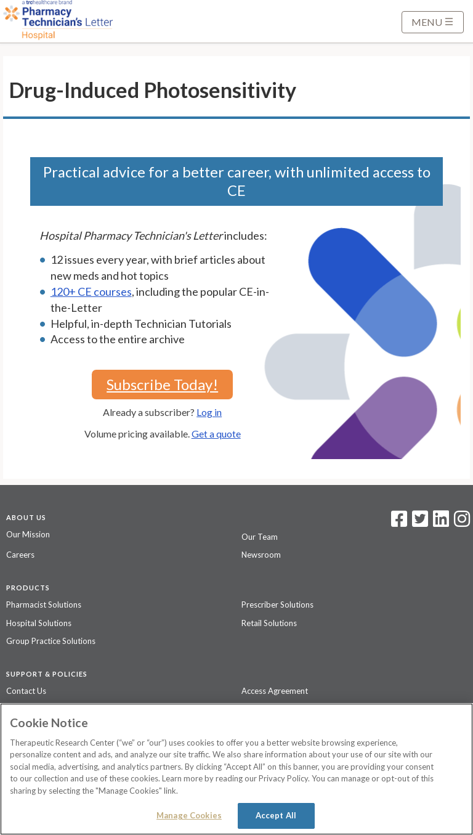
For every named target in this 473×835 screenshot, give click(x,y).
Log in (209, 412)
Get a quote (216, 433)
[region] (236, 769)
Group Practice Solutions (50, 641)
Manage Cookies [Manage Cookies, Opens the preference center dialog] (189, 815)
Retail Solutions (269, 623)
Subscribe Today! (162, 384)
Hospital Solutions (38, 623)
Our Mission (28, 534)
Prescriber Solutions (277, 604)
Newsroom (261, 555)
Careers (20, 555)
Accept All (276, 815)
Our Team (259, 537)
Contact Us (26, 691)
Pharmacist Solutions (43, 604)
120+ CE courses (91, 291)
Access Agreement (274, 691)
